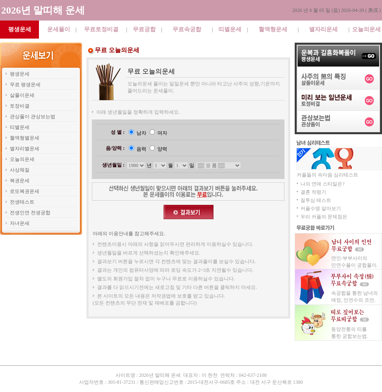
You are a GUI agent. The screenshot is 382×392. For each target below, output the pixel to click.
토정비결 (20, 106)
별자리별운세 (24, 148)
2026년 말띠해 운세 (43, 10)
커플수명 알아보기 (320, 208)
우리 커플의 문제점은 (323, 217)
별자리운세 (323, 29)
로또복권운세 (24, 191)
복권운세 (20, 180)
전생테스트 (22, 202)
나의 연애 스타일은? (322, 184)
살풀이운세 (22, 95)
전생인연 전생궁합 (30, 212)
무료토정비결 (101, 29)
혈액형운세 (273, 29)
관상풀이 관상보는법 (32, 116)
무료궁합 (144, 29)
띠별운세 (229, 29)
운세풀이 (58, 29)
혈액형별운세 (24, 138)
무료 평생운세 (25, 84)
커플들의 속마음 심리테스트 (327, 175)
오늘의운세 (366, 29)
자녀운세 (20, 223)
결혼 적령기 (313, 192)
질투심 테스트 (315, 200)
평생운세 (20, 74)
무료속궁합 (187, 29)
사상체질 (20, 170)
